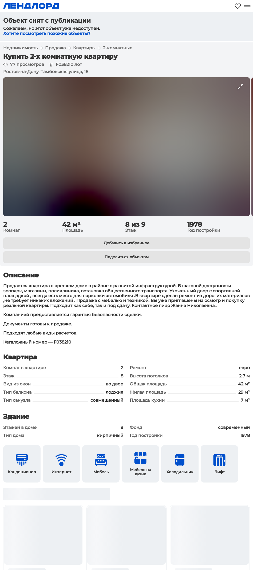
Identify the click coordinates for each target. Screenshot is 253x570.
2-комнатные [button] (117, 48)
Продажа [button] (55, 48)
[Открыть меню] (247, 6)
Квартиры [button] (84, 48)
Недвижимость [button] (20, 48)
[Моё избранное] (238, 6)
